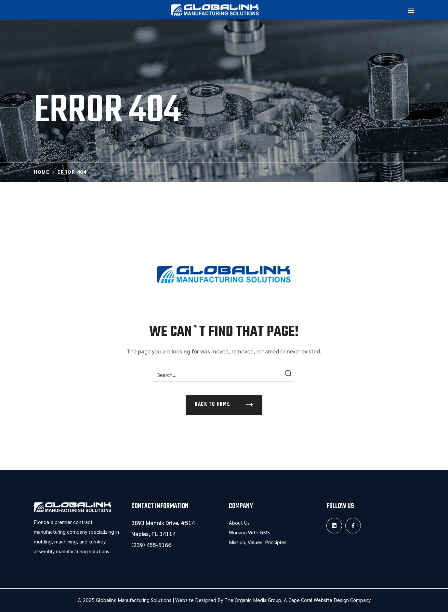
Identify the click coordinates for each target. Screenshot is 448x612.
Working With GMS (249, 532)
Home (41, 172)
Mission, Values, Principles (257, 542)
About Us (239, 522)
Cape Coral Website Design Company (329, 599)
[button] (224, 405)
